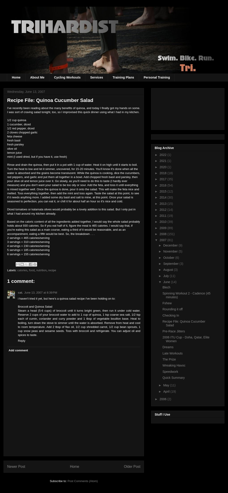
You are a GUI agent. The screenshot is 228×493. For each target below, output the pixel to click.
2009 (163, 228)
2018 (163, 173)
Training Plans (123, 77)
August (168, 269)
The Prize (169, 359)
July (166, 276)
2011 (163, 216)
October (169, 257)
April (166, 391)
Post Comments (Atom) (83, 481)
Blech (166, 287)
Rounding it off (173, 309)
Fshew (167, 303)
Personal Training (157, 77)
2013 (163, 203)
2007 (163, 240)
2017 (163, 179)
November (170, 251)
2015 (163, 191)
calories (22, 270)
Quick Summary (174, 377)
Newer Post (16, 466)
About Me (37, 77)
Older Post (132, 466)
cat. (20, 292)
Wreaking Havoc (174, 365)
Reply (21, 340)
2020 (163, 167)
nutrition (41, 270)
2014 (163, 197)
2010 (163, 222)
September (171, 263)
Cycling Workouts (67, 77)
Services (96, 77)
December (170, 245)
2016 (163, 185)
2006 (163, 399)
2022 (163, 155)
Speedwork (170, 371)
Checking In (171, 315)
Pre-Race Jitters (174, 331)
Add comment (18, 350)
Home (16, 77)
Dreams (168, 347)
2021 (163, 161)
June (167, 282)
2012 (163, 209)
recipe (52, 270)
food (32, 270)
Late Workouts (173, 353)
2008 (163, 234)
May (166, 385)
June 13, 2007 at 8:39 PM (40, 292)
